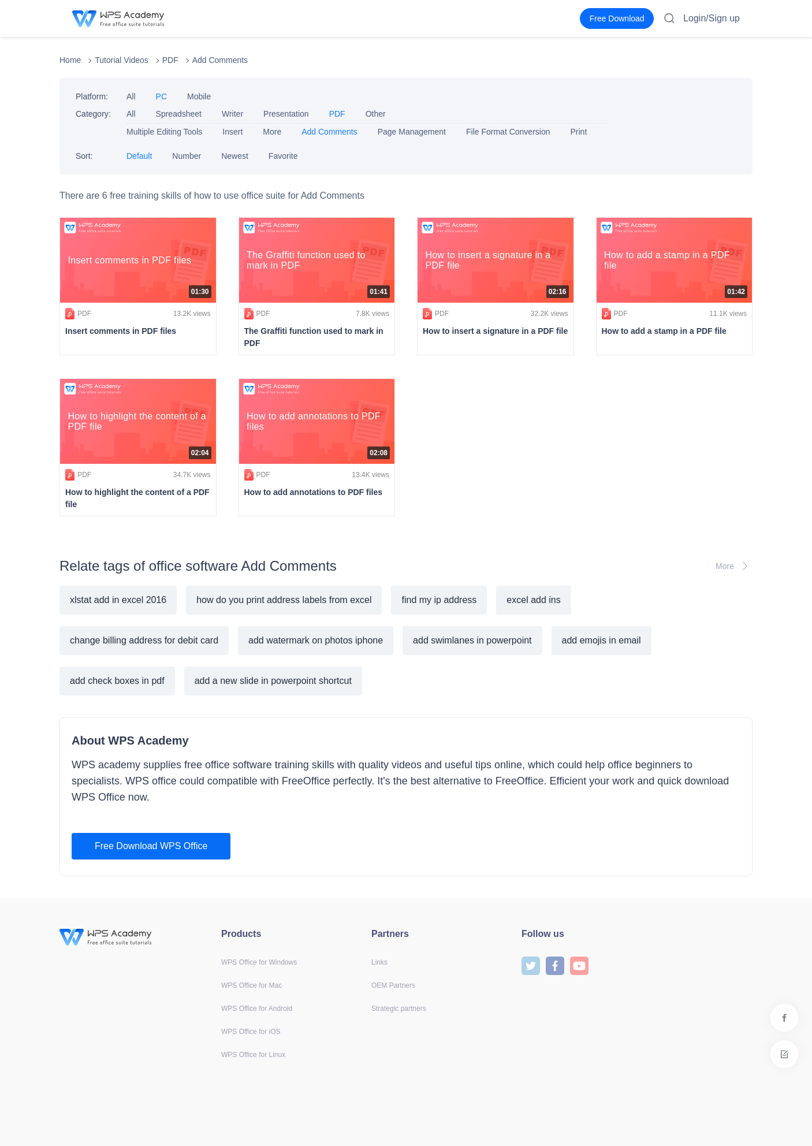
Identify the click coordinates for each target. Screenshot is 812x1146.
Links (379, 962)
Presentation (286, 113)
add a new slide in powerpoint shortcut (273, 681)
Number (186, 156)
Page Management (412, 131)
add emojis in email (601, 640)
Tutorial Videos (121, 60)
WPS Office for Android (256, 1008)
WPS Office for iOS (250, 1032)
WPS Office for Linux (253, 1055)
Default (139, 156)
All (131, 96)
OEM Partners (393, 985)
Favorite (283, 156)
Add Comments (220, 60)
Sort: (84, 156)
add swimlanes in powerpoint (472, 640)
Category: (93, 113)
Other (376, 113)
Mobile (199, 96)
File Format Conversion (508, 131)
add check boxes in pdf (117, 681)
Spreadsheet (179, 113)
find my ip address (438, 600)
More (272, 131)
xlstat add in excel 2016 (118, 600)
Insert (232, 131)
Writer (232, 113)
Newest (234, 156)
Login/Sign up (711, 18)
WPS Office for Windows (259, 962)
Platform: (92, 96)
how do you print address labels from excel (283, 600)
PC (161, 96)
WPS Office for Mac (251, 985)
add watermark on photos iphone (315, 640)
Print (578, 131)
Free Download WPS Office (151, 846)
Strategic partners (398, 1008)
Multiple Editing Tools (164, 131)
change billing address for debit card (144, 640)
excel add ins (533, 600)
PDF (170, 60)
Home (70, 60)
